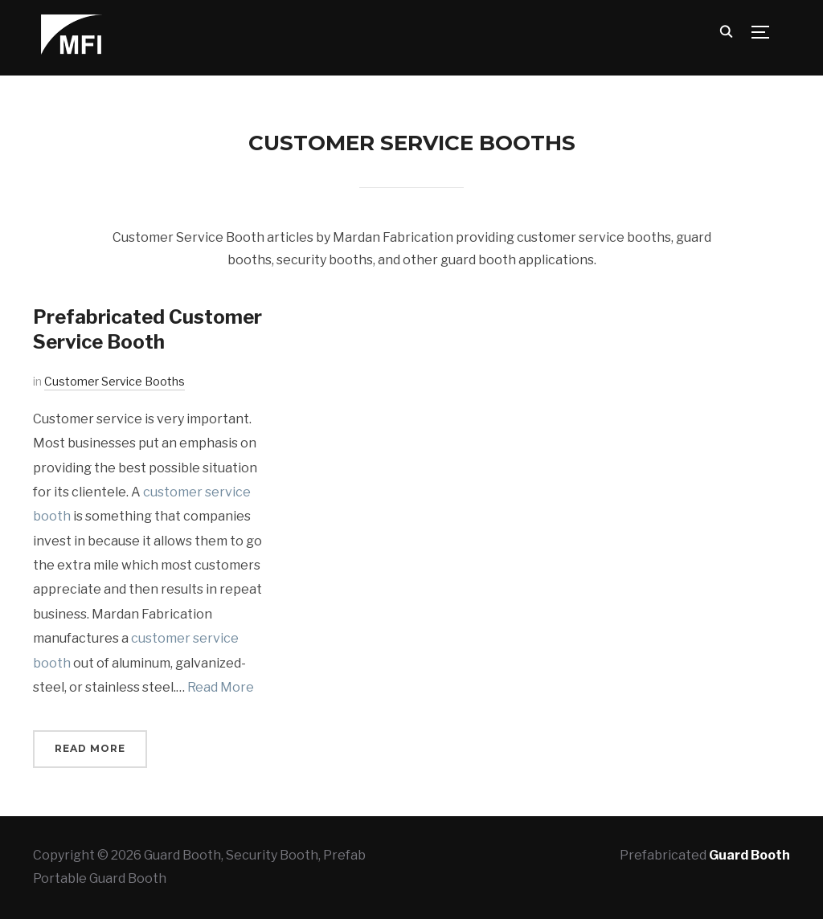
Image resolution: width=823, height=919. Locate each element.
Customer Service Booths (114, 381)
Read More (220, 687)
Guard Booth (749, 855)
